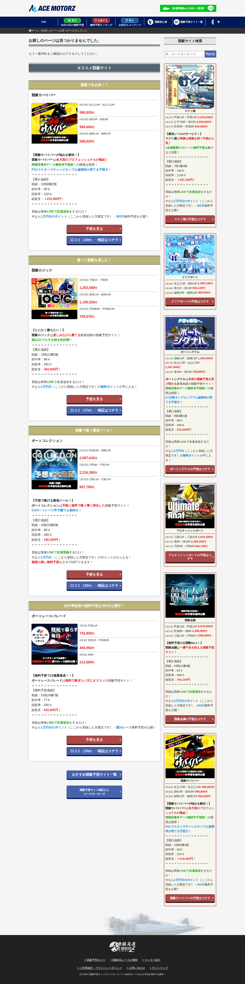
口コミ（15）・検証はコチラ (94, 240)
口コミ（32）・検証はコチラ (94, 585)
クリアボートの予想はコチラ (190, 301)
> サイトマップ (159, 967)
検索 (210, 54)
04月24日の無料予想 (72, 22)
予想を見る (94, 229)
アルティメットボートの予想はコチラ (190, 556)
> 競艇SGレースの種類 (124, 959)
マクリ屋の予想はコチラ (190, 219)
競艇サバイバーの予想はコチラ (190, 898)
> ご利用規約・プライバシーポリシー (99, 967)
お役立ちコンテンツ (130, 22)
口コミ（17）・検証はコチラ (94, 410)
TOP (43, 21)
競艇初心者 (161, 21)
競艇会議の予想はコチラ (190, 719)
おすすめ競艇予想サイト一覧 (94, 774)
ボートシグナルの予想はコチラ (190, 469)
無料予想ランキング (101, 22)
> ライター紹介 (151, 959)
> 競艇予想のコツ (94, 959)
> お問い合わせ (136, 967)
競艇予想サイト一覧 (191, 21)
